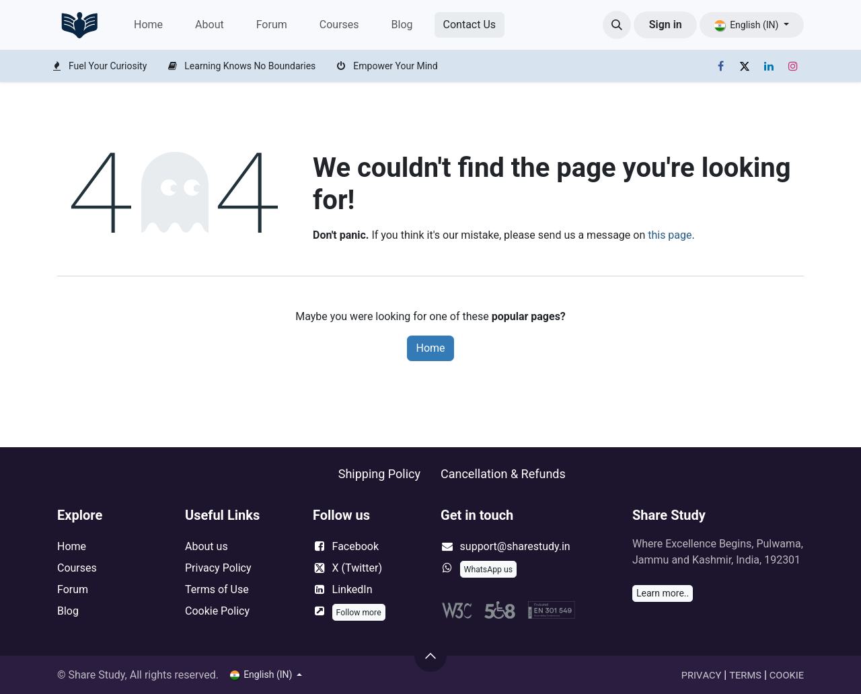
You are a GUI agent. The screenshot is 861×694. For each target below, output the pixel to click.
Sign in (665, 24)
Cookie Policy (217, 611)
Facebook (355, 546)
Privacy (701, 674)
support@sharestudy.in (515, 546)
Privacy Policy (218, 568)
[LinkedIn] (769, 66)
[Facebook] (720, 66)
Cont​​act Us (469, 24)
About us (206, 546)
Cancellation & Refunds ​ (503, 474)
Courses (77, 568)
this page (669, 235)
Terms (745, 674)
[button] (617, 25)
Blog (68, 611)
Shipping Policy (379, 474)
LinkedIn (352, 589)
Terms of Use (217, 589)
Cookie (787, 674)
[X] (744, 66)
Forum (72, 589)
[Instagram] (793, 66)
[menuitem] (148, 24)
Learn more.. (662, 593)
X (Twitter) (357, 568)
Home (430, 348)
